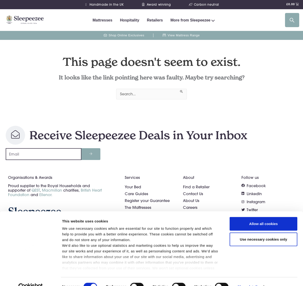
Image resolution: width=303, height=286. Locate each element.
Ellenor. (45, 194)
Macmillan (52, 190)
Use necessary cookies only (263, 229)
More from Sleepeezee (190, 20)
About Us (191, 200)
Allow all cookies (263, 214)
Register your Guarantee (147, 200)
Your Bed (133, 187)
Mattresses (102, 20)
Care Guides (136, 193)
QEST (35, 190)
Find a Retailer (196, 187)
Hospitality (129, 20)
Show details (248, 277)
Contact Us (193, 193)
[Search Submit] (181, 91)
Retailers (155, 20)
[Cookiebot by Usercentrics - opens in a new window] (30, 276)
